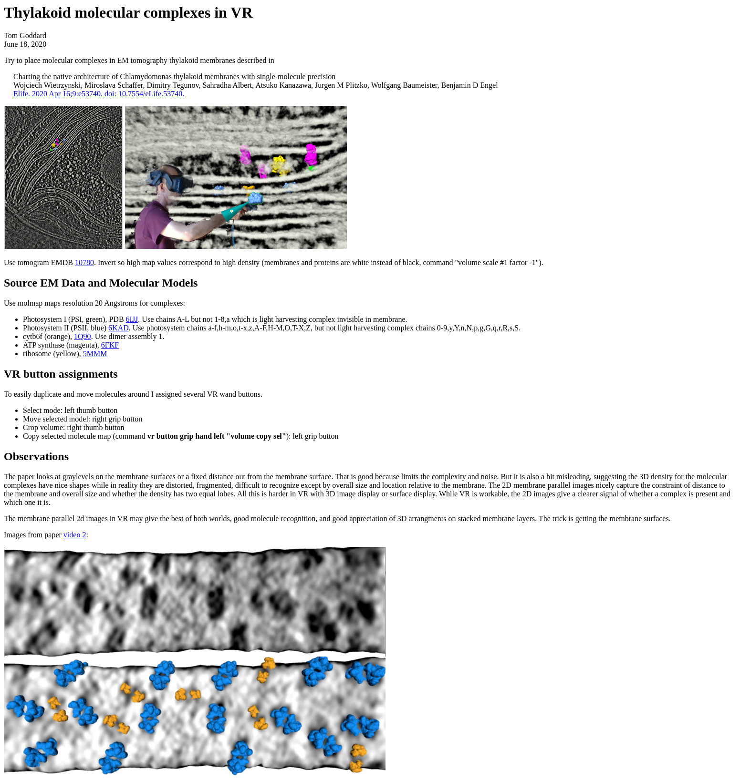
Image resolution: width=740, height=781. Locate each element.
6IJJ (132, 319)
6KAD (118, 328)
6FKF (110, 345)
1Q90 (82, 336)
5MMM (95, 353)
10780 (84, 262)
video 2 (74, 535)
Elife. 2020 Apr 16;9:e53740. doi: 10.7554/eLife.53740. (98, 94)
